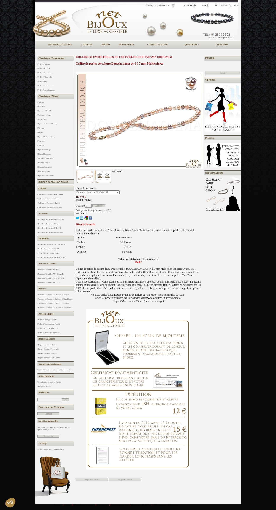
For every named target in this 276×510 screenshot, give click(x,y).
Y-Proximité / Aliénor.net (166, 505)
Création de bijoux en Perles (49, 382)
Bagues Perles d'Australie (48, 349)
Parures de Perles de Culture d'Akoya (53, 295)
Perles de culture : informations (50, 449)
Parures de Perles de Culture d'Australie (54, 308)
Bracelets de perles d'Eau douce (50, 219)
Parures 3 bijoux (44, 115)
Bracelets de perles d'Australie (50, 232)
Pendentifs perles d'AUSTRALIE (51, 257)
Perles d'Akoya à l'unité (47, 320)
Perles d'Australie (44, 77)
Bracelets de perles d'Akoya (49, 224)
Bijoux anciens (43, 171)
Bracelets (41, 106)
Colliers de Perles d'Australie (49, 207)
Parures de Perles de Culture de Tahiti (53, 303)
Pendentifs (41, 119)
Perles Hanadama (44, 86)
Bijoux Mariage (43, 150)
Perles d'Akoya (43, 64)
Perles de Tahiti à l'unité (47, 328)
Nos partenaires (44, 386)
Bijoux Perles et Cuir (46, 137)
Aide (67, 505)
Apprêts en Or (43, 163)
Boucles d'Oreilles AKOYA (48, 282)
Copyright (103, 505)
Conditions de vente (83, 505)
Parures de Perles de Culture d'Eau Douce (54, 299)
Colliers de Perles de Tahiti (48, 203)
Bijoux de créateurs (45, 176)
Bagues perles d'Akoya (46, 353)
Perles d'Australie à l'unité (48, 333)
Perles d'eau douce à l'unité (48, 324)
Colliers (40, 102)
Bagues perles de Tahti (46, 345)
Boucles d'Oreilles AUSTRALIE (50, 274)
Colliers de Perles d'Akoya (48, 199)
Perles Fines (42, 81)
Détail (222, 73)
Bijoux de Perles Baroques (48, 124)
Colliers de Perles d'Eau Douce (50, 194)
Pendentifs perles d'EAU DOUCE (51, 244)
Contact (57, 505)
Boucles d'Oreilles (44, 111)
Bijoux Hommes (44, 154)
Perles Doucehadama (46, 90)
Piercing (40, 128)
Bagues (40, 132)
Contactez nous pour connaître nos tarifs (54, 370)
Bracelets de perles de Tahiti (49, 228)
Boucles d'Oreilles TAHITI (48, 270)
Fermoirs (41, 141)
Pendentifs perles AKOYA (48, 249)
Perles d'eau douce (45, 73)
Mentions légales (120, 505)
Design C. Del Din (141, 505)
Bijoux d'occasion (44, 167)
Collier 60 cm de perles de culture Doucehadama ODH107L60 (124, 57)
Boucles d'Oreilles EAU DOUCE (50, 278)
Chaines (40, 145)
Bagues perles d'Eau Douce (48, 358)
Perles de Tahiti (43, 68)
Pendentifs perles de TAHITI (49, 253)
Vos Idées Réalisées (45, 158)
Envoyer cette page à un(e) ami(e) (93, 210)
